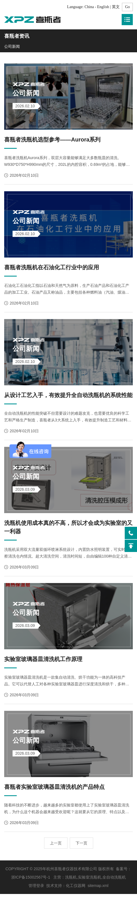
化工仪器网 (75, 890)
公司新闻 (12, 46)
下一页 (81, 848)
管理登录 (36, 890)
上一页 (56, 848)
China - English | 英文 (102, 7)
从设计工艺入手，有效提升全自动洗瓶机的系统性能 (68, 398)
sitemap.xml (98, 890)
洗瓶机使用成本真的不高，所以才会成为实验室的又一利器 (68, 530)
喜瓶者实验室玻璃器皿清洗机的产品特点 (54, 792)
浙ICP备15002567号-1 (30, 882)
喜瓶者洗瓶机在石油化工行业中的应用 (51, 269)
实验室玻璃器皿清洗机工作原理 (43, 663)
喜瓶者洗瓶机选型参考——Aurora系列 (52, 140)
